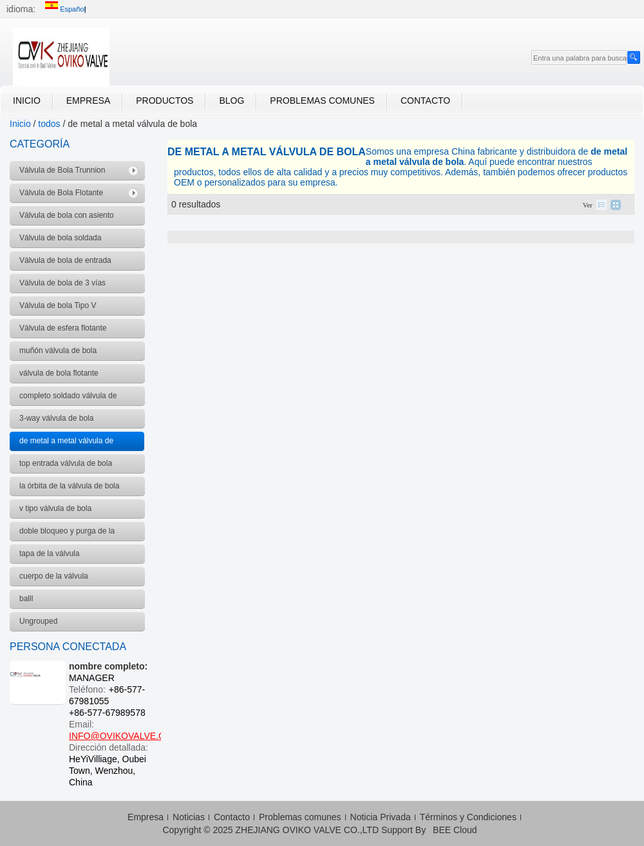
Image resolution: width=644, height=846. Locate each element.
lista (601, 205)
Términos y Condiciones (468, 817)
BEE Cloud (455, 830)
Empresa (88, 100)
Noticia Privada (380, 817)
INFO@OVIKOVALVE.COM (124, 736)
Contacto (425, 100)
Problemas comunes (322, 100)
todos (49, 124)
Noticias (189, 817)
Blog (231, 100)
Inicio (27, 100)
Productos (164, 100)
